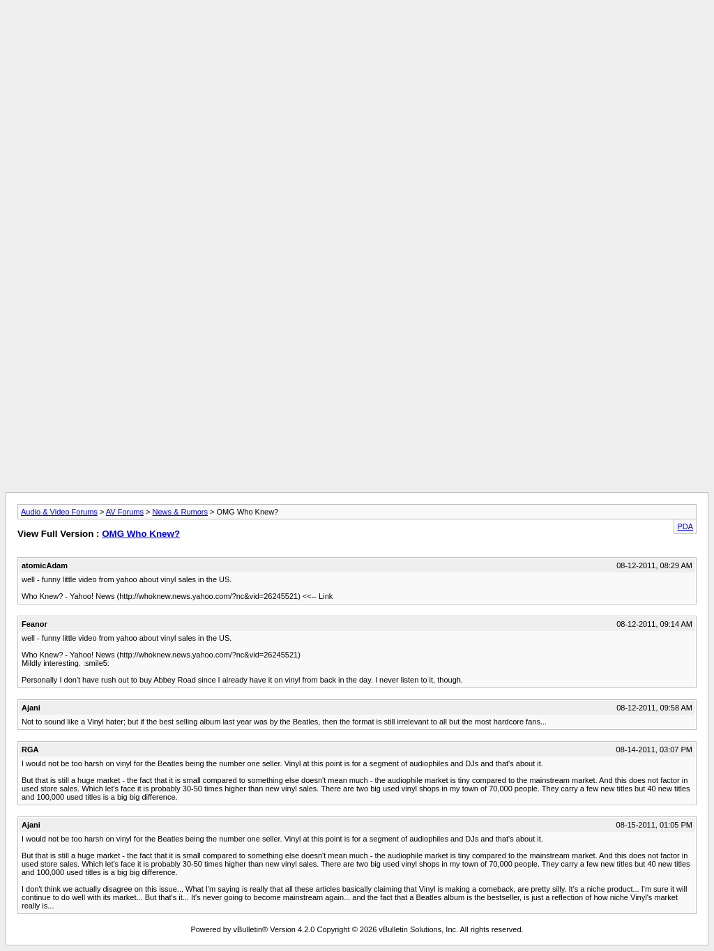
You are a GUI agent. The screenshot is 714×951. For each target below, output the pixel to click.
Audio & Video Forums (59, 512)
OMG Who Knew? (141, 533)
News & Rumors (180, 512)
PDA (685, 526)
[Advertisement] (357, 37)
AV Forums (125, 512)
